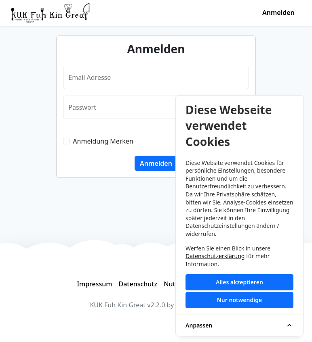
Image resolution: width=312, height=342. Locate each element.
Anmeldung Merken (103, 141)
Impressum (94, 283)
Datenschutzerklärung (215, 256)
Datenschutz (137, 283)
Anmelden (278, 12)
